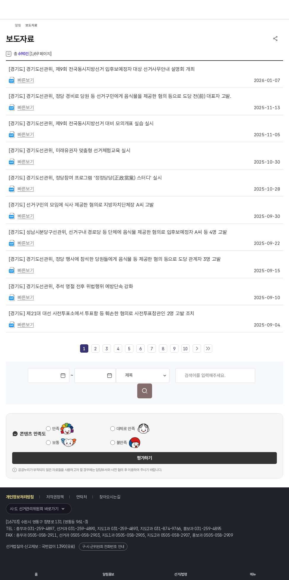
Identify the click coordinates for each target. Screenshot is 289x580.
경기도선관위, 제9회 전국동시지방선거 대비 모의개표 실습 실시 (81, 123)
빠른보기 (25, 80)
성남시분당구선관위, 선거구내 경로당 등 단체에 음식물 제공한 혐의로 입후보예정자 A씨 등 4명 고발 (118, 232)
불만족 (121, 442)
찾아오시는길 (109, 497)
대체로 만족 (125, 428)
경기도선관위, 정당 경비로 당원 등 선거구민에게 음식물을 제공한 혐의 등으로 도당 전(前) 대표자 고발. (120, 96)
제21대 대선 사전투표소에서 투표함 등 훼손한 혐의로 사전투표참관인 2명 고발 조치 (101, 313)
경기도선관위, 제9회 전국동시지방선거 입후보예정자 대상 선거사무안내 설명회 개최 (102, 69)
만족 (55, 428)
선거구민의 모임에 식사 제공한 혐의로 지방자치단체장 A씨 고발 (81, 205)
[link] (84, 348)
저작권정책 (55, 497)
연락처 (81, 497)
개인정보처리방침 (20, 497)
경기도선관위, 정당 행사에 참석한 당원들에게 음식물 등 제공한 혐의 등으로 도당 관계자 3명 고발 (115, 259)
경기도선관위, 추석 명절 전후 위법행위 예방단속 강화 (71, 286)
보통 (55, 442)
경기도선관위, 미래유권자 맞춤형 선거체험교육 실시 (69, 150)
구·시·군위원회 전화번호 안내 (103, 546)
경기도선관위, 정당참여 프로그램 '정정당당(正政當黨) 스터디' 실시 (85, 178)
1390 (61, 546)
